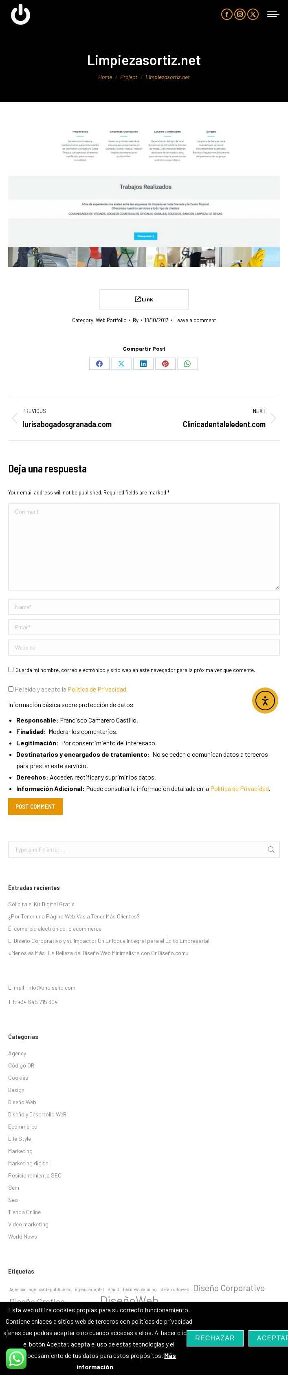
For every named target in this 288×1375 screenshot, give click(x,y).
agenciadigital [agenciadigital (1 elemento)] (89, 1289)
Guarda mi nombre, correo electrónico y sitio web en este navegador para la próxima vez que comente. (135, 670)
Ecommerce (22, 1126)
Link (144, 299)
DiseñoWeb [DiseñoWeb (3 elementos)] (129, 1300)
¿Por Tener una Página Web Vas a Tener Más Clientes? (74, 916)
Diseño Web (22, 1101)
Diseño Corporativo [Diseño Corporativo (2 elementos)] (229, 1288)
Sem (13, 1187)
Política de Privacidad (97, 689)
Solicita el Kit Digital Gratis (41, 904)
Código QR (21, 1065)
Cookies (18, 1077)
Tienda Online (24, 1211)
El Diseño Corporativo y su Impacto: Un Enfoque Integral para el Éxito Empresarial (108, 940)
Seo (13, 1199)
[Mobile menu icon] (273, 14)
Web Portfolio (111, 320)
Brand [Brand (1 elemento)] (113, 1289)
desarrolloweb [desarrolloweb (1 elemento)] (174, 1289)
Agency (17, 1053)
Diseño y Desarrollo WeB (37, 1114)
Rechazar (215, 1338)
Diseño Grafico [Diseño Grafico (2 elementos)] (37, 1301)
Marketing (20, 1150)
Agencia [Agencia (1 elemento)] (17, 1289)
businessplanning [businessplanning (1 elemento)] (140, 1289)
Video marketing (28, 1224)
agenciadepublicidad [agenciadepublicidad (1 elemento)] (50, 1289)
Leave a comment (195, 320)
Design (16, 1089)
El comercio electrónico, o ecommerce (54, 928)
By (136, 320)
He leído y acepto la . (68, 689)
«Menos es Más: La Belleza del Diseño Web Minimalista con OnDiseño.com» (98, 952)
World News (22, 1236)
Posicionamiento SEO (35, 1175)
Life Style (19, 1138)
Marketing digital (29, 1163)
